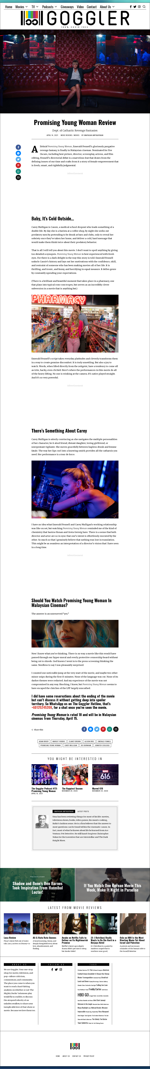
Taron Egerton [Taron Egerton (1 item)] (88, 1015)
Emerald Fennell (104, 741)
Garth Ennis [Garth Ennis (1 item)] (105, 989)
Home (8, 6)
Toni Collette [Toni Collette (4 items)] (83, 1022)
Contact (92, 6)
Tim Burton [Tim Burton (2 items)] (103, 1019)
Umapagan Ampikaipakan (64, 811)
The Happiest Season (72, 788)
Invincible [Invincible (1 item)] (105, 996)
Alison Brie (89, 741)
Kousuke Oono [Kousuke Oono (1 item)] (96, 1004)
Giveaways (67, 6)
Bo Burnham (86, 745)
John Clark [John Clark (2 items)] (96, 1000)
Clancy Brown (75, 741)
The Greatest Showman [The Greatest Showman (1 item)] (98, 1015)
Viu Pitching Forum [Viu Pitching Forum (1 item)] (99, 1023)
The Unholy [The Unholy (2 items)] (95, 1019)
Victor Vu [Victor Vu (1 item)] (90, 1023)
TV (33, 6)
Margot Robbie (59, 741)
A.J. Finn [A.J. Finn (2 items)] (90, 970)
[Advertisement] (75, 193)
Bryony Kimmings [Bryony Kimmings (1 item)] (94, 981)
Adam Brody (44, 741)
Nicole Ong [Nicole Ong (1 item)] (89, 1012)
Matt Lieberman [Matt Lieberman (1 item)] (104, 1004)
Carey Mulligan (71, 745)
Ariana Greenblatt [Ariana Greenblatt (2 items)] (89, 974)
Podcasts (47, 6)
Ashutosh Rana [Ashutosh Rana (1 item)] (97, 978)
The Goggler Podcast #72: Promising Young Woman (44, 790)
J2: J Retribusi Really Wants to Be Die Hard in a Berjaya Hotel (103, 940)
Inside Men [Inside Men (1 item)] (100, 996)
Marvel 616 (97, 788)
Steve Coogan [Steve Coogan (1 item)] (81, 1015)
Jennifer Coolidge (102, 745)
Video (80, 6)
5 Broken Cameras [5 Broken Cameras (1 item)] (82, 970)
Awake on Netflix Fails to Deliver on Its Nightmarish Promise (75, 940)
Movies (19, 6)
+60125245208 (42, 707)
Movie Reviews (66, 135)
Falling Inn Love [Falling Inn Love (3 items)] (102, 985)
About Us (105, 6)
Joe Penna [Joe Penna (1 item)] (90, 1000)
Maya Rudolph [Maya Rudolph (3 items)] (83, 1007)
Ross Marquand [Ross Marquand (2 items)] (104, 1011)
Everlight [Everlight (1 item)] (93, 985)
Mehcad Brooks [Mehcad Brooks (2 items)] (96, 1008)
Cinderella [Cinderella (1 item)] (88, 985)
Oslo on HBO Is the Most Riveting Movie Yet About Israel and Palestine (132, 940)
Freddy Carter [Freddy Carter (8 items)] (95, 989)
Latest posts (83, 811)
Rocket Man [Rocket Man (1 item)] (95, 1012)
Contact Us (76, 1056)
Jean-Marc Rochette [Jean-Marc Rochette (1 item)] (82, 1000)
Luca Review (10, 937)
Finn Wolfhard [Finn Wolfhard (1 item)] (81, 989)
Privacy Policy (89, 1056)
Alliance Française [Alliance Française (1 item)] (97, 970)
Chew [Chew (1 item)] (83, 985)
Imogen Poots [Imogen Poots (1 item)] (92, 996)
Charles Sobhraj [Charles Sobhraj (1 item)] (103, 981)
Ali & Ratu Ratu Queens (44, 937)
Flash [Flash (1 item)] (87, 989)
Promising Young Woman (50, 745)
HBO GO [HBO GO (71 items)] (83, 994)
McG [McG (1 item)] (89, 1008)
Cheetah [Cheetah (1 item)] (80, 985)
